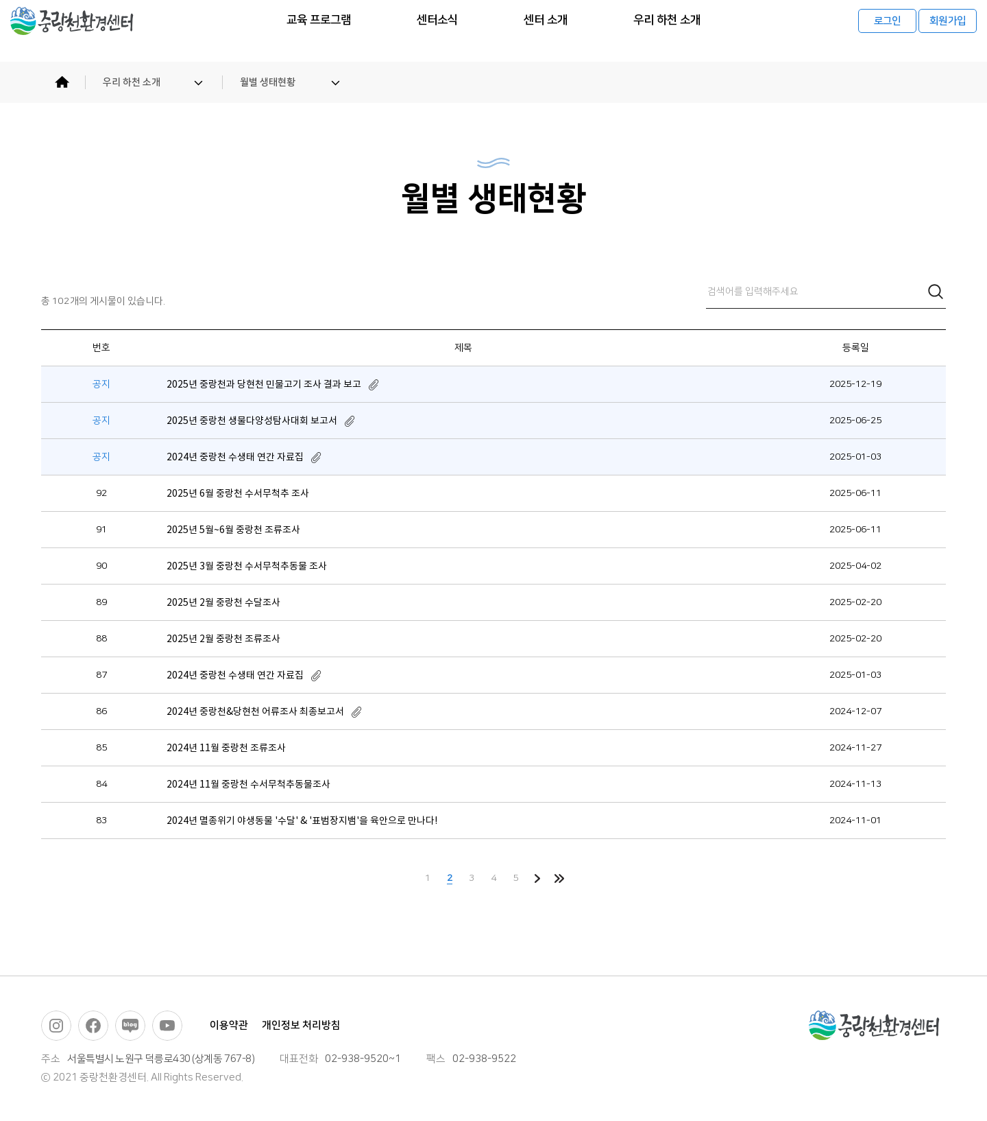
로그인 (887, 31)
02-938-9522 (484, 1059)
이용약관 (229, 1025)
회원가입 (947, 31)
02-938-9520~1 (363, 1059)
